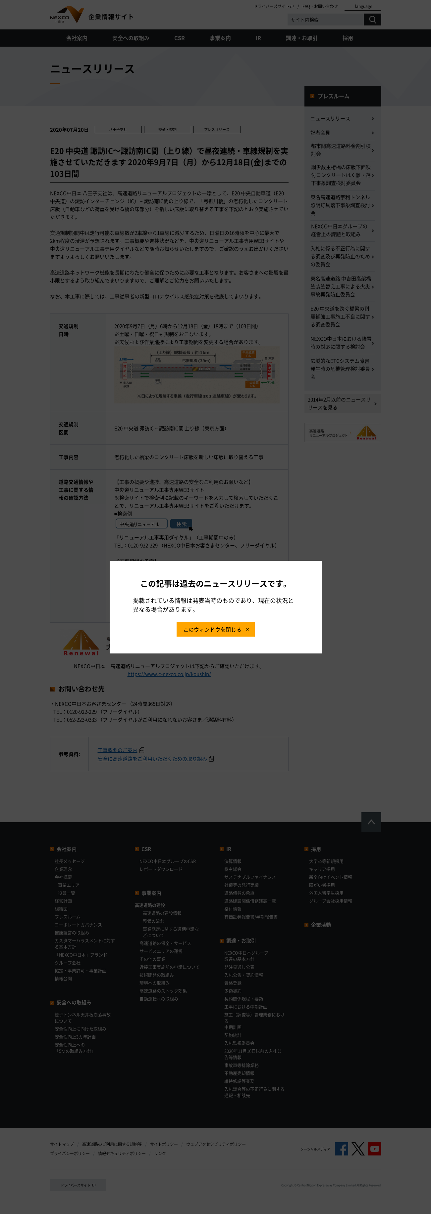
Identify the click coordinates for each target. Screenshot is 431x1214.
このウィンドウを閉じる (212, 629)
